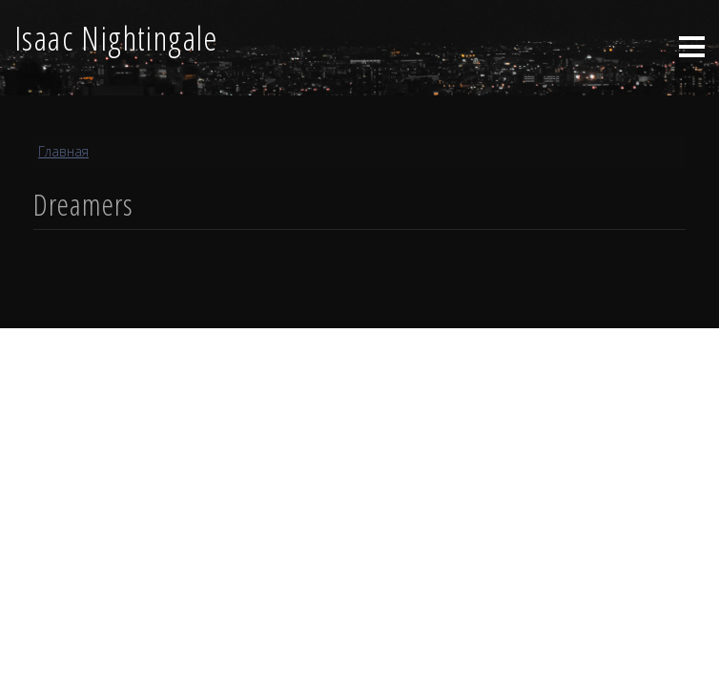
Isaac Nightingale (116, 37)
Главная (63, 151)
